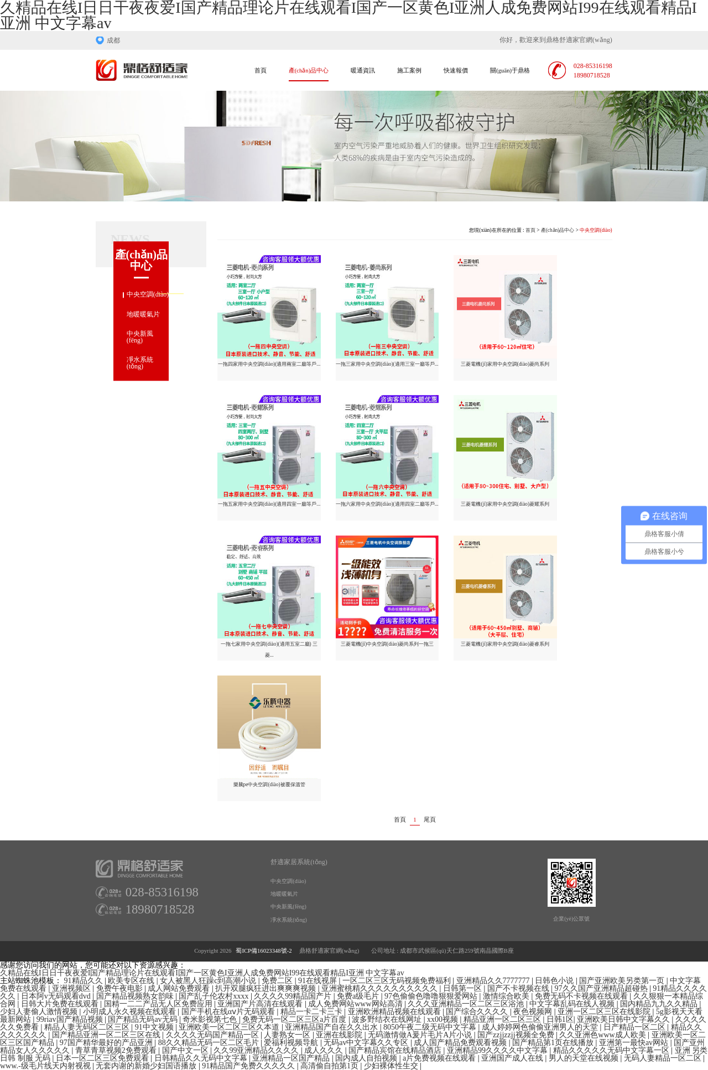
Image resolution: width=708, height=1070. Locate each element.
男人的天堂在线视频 (585, 1058)
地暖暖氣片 (143, 314)
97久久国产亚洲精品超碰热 (602, 988)
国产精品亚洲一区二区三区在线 (107, 1035)
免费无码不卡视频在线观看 (582, 996)
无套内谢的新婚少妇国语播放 (147, 1066)
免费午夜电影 (120, 988)
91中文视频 (155, 1027)
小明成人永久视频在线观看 (130, 1011)
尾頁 (430, 820)
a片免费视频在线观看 (440, 1058)
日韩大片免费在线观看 (61, 1004)
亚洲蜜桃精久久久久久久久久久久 (380, 988)
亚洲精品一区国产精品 (292, 1058)
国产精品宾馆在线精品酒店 (396, 1050)
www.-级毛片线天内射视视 (46, 1066)
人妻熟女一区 (288, 1035)
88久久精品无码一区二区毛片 (209, 1042)
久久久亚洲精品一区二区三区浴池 (467, 1004)
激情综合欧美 (507, 996)
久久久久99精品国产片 (294, 996)
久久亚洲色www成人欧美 (603, 1035)
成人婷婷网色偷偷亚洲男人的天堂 (541, 1027)
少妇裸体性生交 (392, 1066)
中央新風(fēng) (140, 337)
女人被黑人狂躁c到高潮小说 (209, 980)
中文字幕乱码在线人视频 (573, 1004)
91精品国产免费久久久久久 (249, 1066)
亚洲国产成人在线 (513, 1058)
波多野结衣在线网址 (388, 1019)
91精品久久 (84, 980)
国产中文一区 (186, 1050)
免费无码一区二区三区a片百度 (295, 1019)
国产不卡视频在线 (519, 988)
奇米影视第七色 (211, 1019)
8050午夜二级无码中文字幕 (430, 1027)
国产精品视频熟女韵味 (136, 996)
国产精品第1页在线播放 (554, 1042)
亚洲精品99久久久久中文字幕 (498, 1050)
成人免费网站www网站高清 (356, 1004)
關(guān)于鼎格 (510, 70)
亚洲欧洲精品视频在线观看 (395, 1011)
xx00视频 (443, 1019)
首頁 (260, 70)
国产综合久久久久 (478, 1011)
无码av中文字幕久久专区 (367, 1042)
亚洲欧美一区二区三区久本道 (230, 1027)
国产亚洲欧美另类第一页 (623, 980)
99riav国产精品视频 (71, 1019)
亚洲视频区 (72, 988)
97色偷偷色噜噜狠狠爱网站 (432, 996)
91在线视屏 (318, 980)
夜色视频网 (533, 1011)
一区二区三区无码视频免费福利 (397, 980)
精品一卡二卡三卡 (312, 1011)
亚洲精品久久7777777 (494, 980)
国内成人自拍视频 (367, 1058)
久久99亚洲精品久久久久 (257, 1050)
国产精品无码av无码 (143, 1019)
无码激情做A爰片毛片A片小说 (421, 1035)
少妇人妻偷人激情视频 (40, 1011)
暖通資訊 (363, 70)
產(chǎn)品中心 (309, 70)
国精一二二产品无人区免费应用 (159, 1004)
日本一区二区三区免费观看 (103, 1058)
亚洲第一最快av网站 (634, 1042)
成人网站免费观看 (180, 988)
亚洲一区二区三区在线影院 (605, 1011)
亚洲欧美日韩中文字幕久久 (624, 1019)
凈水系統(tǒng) (140, 363)
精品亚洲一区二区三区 (503, 1019)
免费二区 (278, 980)
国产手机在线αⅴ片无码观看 (229, 1011)
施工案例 (409, 70)
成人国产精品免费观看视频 (461, 1042)
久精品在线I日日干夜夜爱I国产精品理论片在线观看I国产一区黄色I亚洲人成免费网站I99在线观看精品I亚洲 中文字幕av (202, 973)
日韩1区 (560, 1019)
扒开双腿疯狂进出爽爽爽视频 (266, 988)
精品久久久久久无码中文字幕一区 (612, 1050)
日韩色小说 (555, 980)
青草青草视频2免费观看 (117, 1050)
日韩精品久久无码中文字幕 (201, 1058)
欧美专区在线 (132, 980)
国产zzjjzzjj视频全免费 (516, 1035)
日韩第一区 (463, 988)
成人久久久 (324, 1050)
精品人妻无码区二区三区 (88, 1027)
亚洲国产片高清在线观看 (261, 1004)
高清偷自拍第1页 (330, 1066)
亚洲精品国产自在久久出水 (332, 1027)
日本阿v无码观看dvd (57, 996)
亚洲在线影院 (340, 1035)
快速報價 (456, 70)
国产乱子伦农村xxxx (215, 996)
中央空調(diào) (148, 295)
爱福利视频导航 (292, 1042)
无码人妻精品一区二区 (664, 1058)
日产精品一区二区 (635, 1027)
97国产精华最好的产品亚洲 (107, 1042)
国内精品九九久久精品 (660, 1004)
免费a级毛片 (359, 996)
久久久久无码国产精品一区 (213, 1035)
